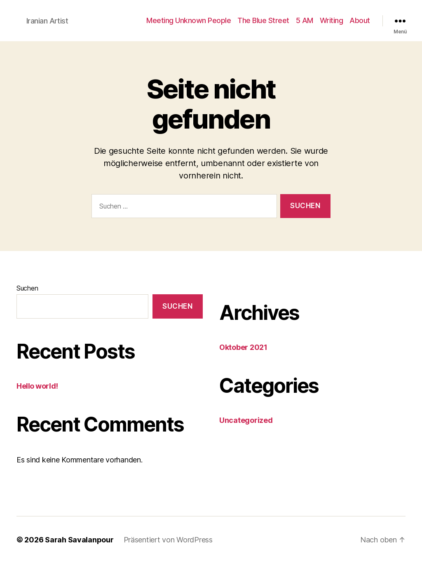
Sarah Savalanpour (79, 539)
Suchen (27, 288)
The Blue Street (263, 20)
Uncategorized (246, 420)
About (359, 20)
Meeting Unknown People (188, 20)
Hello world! (37, 386)
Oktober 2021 (243, 347)
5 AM (304, 20)
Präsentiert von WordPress (168, 539)
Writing (331, 20)
